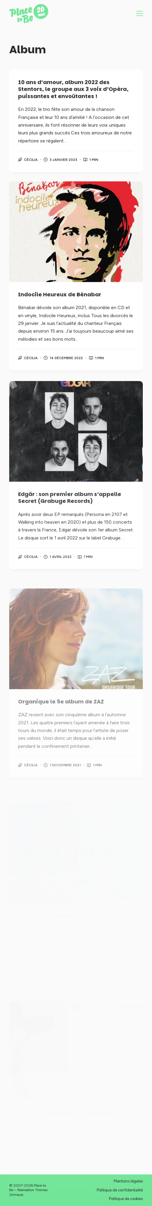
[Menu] (139, 13)
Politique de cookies (126, 1198)
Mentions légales (128, 1181)
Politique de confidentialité (120, 1190)
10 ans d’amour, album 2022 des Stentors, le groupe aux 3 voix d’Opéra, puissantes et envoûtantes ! (73, 89)
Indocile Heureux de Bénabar (59, 296)
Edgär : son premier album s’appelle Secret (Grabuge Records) (69, 505)
